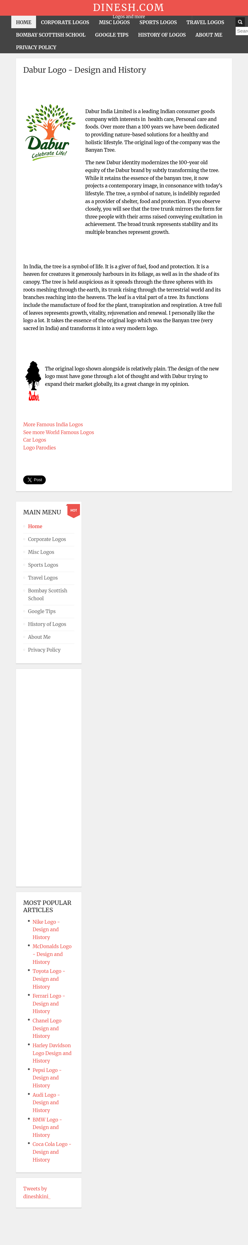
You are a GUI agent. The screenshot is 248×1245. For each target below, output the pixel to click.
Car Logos (34, 440)
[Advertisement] (124, 92)
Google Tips (41, 611)
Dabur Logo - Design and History (84, 70)
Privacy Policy (44, 650)
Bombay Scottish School (47, 594)
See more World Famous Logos (58, 432)
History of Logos (47, 624)
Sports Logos (43, 565)
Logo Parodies (39, 448)
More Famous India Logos (53, 425)
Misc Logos (41, 552)
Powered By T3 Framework (124, 1231)
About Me (39, 637)
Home (35, 526)
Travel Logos (43, 578)
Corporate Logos (47, 539)
